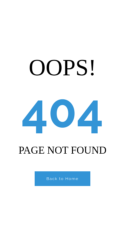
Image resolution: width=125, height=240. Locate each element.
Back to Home (62, 178)
